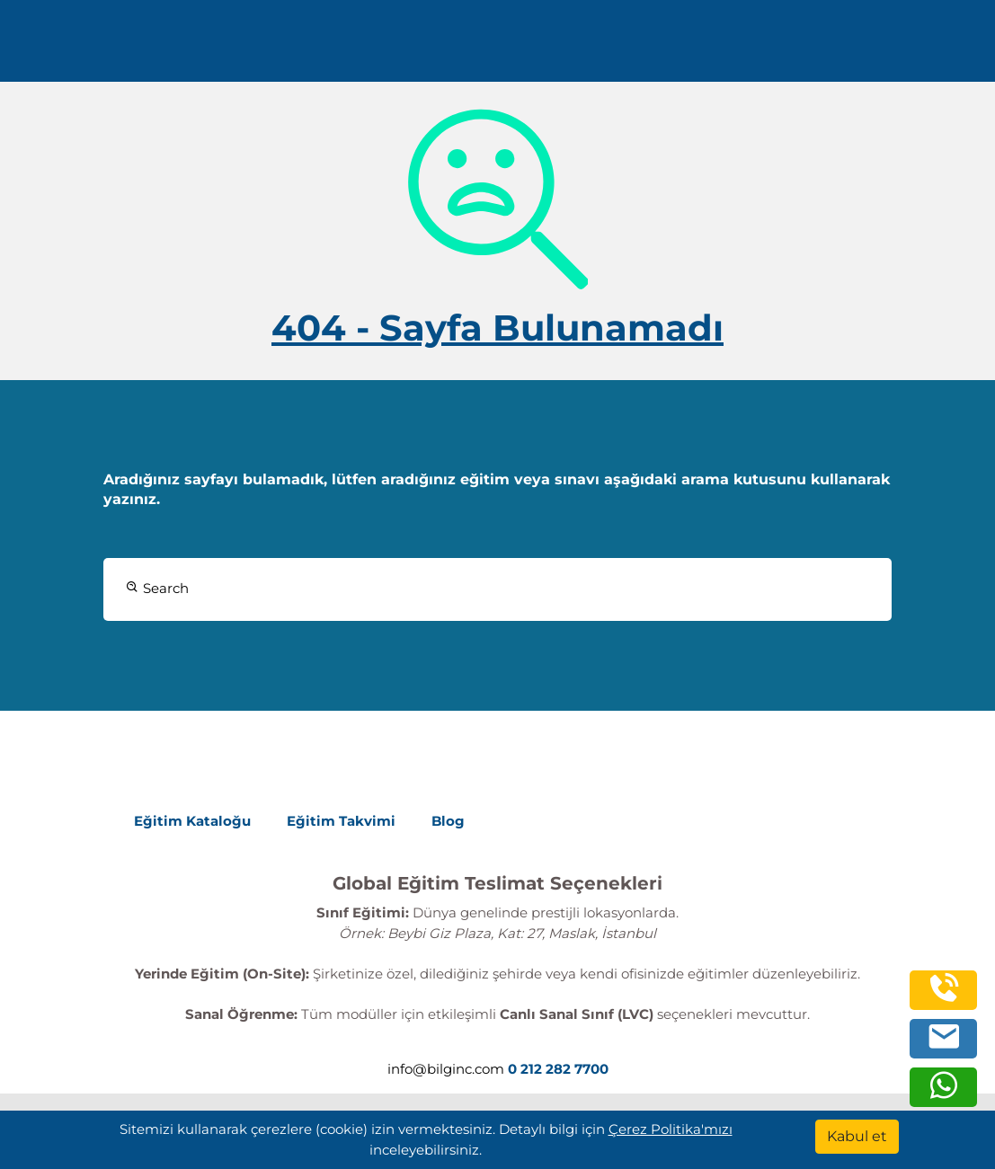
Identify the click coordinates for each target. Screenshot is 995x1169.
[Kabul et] (857, 1137)
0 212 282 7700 (850, 47)
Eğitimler (307, 47)
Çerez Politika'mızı (671, 1129)
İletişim (585, 47)
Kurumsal (403, 47)
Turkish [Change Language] (717, 47)
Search (157, 588)
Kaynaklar (502, 47)
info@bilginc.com (445, 1068)
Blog (448, 820)
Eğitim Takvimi (341, 820)
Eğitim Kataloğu (192, 820)
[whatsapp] (944, 1094)
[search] (954, 48)
